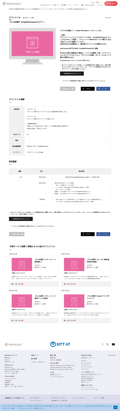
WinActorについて (46, 5)
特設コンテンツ (85, 382)
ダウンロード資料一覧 (11, 373)
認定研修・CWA (9, 384)
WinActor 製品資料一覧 (88, 378)
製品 (82, 5)
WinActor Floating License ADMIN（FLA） (62, 365)
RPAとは (7, 357)
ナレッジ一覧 (48, 9)
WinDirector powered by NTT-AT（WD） (62, 369)
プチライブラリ (85, 365)
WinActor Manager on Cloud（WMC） (61, 367)
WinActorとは (9, 365)
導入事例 (63, 5)
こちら (84, 65)
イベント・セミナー (73, 5)
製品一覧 (53, 355)
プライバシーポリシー (36, 400)
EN (102, 2)
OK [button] (115, 407)
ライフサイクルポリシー (57, 376)
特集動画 (7, 382)
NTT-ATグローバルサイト (59, 398)
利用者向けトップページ (88, 357)
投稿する (88, 88)
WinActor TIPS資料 (86, 380)
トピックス (100, 5)
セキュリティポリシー (79, 398)
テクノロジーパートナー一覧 (89, 389)
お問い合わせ (111, 3)
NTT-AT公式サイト (35, 398)
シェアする (104, 88)
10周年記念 (8, 380)
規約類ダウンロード (55, 374)
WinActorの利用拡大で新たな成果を (15, 369)
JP (99, 2)
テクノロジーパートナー (88, 387)
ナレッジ (83, 360)
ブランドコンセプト (10, 378)
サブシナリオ (85, 369)
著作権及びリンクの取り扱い (60, 400)
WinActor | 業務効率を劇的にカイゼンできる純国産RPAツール (26, 9)
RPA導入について (10, 362)
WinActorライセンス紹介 (12, 371)
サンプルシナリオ (86, 363)
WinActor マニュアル (87, 376)
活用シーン (56, 5)
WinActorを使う (90, 5)
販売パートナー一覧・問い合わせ (14, 386)
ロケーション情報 (99, 398)
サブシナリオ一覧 (59, 9)
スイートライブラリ (87, 367)
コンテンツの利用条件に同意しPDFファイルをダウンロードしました (84, 81)
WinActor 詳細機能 (55, 360)
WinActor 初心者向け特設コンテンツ (91, 374)
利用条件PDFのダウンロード (72, 73)
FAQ (93, 2)
